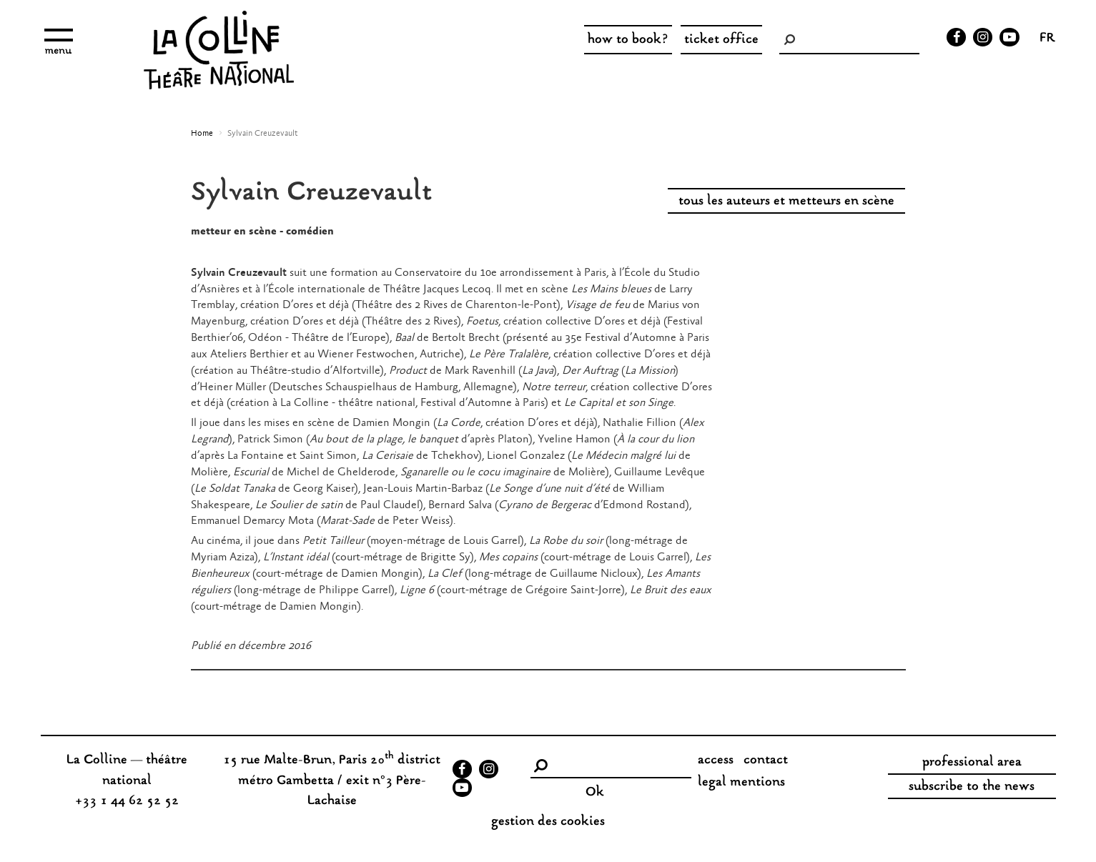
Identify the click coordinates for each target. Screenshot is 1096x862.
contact (766, 760)
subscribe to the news (972, 787)
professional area (972, 762)
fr (1047, 39)
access (716, 760)
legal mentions (741, 782)
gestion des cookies (548, 822)
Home (202, 134)
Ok (595, 792)
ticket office (721, 40)
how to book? (628, 40)
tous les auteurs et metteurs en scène (786, 201)
